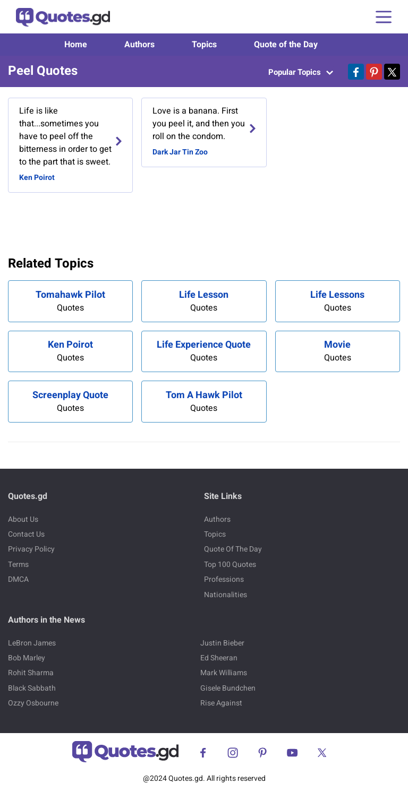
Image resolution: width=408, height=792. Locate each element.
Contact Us (26, 534)
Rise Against (221, 703)
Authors (139, 44)
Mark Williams (223, 672)
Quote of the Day (286, 44)
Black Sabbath (32, 688)
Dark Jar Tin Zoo (180, 152)
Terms (18, 564)
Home (75, 44)
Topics (204, 44)
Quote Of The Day (233, 549)
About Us (23, 519)
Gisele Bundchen (228, 688)
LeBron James (32, 643)
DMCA (18, 579)
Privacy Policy (31, 549)
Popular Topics (300, 72)
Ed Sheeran (218, 658)
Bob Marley (26, 658)
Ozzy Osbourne (33, 703)
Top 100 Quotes (230, 564)
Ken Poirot (37, 177)
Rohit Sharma (31, 672)
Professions (224, 579)
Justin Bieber (222, 643)
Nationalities (225, 594)
